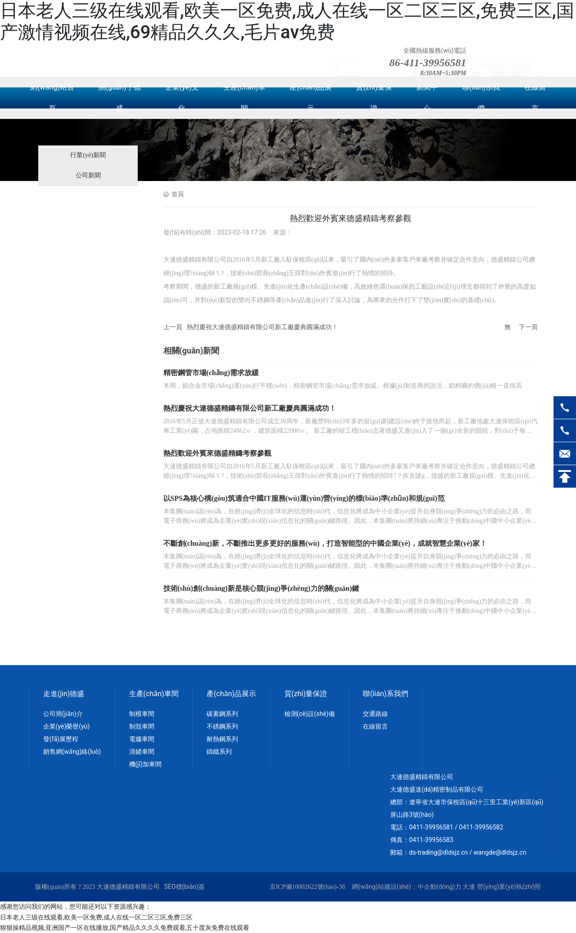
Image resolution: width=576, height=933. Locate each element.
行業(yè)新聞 (88, 155)
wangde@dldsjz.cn (499, 852)
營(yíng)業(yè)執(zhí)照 (509, 886)
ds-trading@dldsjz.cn (438, 852)
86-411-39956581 (427, 62)
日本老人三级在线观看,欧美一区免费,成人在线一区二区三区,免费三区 (96, 917)
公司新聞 (88, 175)
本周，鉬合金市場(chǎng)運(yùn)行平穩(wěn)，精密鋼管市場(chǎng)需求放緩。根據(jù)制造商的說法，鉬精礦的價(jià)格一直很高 (342, 385)
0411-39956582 (481, 827)
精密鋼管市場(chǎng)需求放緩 (211, 372)
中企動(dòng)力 (439, 886)
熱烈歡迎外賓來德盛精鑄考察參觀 (217, 453)
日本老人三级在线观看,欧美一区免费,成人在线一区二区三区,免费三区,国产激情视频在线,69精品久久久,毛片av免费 (287, 21)
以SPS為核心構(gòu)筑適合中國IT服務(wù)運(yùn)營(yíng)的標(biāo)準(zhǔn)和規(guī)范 (304, 498)
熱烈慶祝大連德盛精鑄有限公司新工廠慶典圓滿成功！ (262, 327)
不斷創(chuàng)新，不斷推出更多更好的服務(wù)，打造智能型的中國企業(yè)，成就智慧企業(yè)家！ (325, 543)
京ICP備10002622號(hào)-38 (307, 886)
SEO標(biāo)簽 (184, 886)
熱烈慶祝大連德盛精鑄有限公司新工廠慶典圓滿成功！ (249, 408)
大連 (469, 886)
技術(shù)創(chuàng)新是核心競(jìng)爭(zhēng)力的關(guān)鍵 (261, 588)
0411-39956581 (431, 827)
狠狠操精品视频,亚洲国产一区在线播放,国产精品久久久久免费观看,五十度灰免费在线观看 (124, 927)
